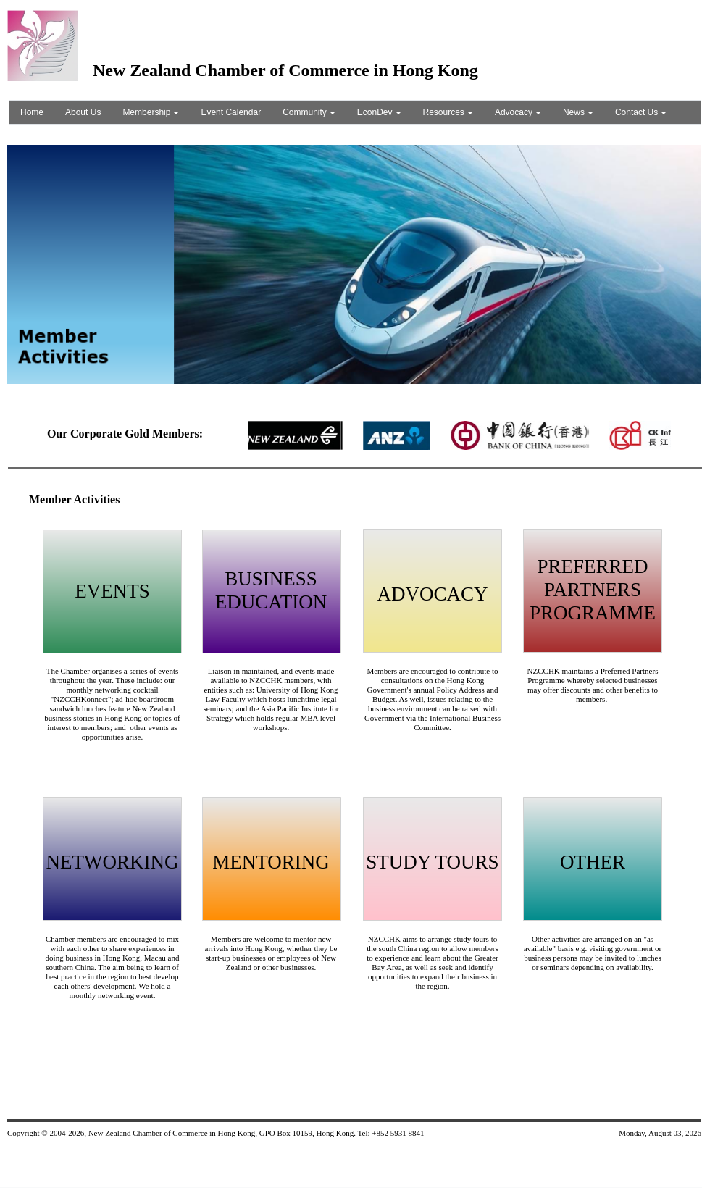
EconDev (379, 112)
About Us (83, 112)
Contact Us (641, 112)
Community (309, 112)
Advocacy (518, 112)
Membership (150, 112)
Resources (448, 112)
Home (31, 112)
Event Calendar (231, 112)
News (578, 112)
